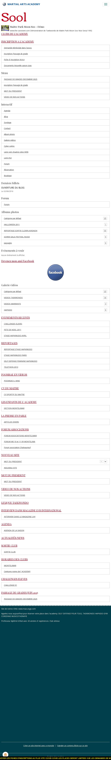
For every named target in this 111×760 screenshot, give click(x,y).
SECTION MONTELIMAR (14, 408)
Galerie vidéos (10, 140)
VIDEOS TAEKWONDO (55, 297)
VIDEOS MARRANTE (55, 303)
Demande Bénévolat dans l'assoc (18, 48)
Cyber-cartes (9, 146)
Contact (7, 128)
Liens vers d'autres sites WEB (16, 152)
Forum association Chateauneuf (17, 447)
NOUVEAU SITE (10, 468)
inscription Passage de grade (16, 53)
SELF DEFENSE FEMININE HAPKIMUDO (20, 361)
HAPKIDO (55, 309)
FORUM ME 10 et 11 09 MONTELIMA (19, 441)
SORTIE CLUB (10, 552)
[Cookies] (5, 755)
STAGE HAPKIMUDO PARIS (15, 355)
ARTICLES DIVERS (11, 422)
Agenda (7, 110)
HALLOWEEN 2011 (55, 224)
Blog (6, 116)
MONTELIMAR (10, 565)
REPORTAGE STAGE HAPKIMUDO (18, 349)
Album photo (9, 134)
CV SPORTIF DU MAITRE (14, 394)
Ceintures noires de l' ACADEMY (17, 571)
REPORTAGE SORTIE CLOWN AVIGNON (55, 230)
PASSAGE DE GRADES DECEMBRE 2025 (20, 79)
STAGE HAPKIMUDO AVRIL (15, 335)
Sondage (7, 122)
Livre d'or (8, 158)
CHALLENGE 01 (10, 585)
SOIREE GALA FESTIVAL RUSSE (55, 236)
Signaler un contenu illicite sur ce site (72, 745)
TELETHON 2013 (11, 367)
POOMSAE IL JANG (12, 381)
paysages (55, 242)
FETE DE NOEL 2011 (12, 329)
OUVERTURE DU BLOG (12, 187)
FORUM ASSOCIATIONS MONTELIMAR (20, 435)
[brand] (21, 4)
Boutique (8, 175)
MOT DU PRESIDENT (13, 91)
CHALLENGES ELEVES (13, 324)
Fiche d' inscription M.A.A (14, 59)
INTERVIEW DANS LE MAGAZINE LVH (19, 516)
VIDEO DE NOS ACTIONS (14, 97)
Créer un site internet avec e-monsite (38, 745)
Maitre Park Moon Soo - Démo (27, 26)
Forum (6, 164)
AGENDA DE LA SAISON (14, 530)
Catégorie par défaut (55, 218)
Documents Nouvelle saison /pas (18, 65)
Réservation (9, 169)
